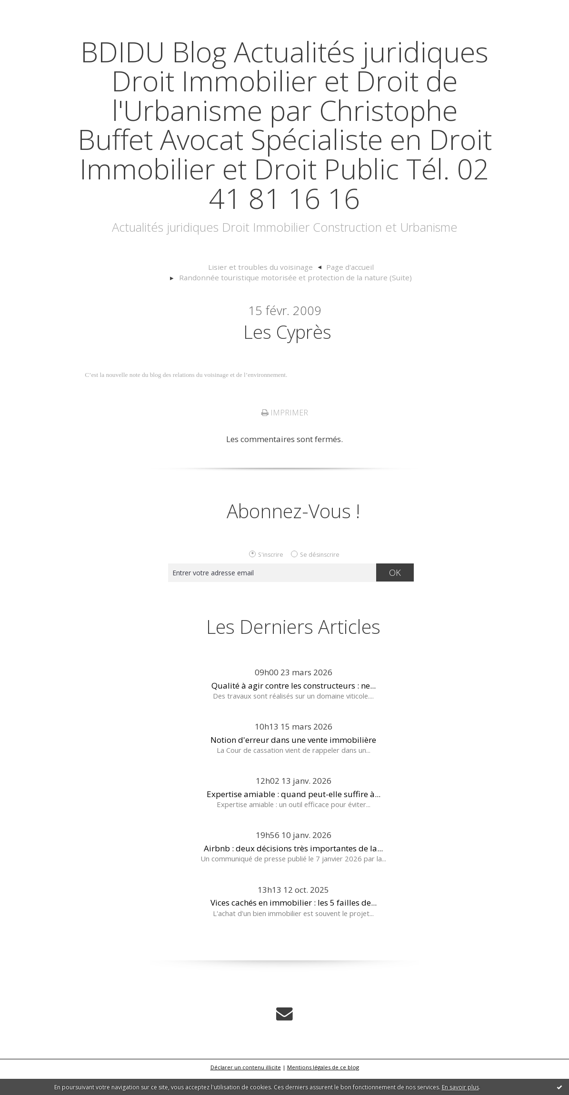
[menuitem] (152, 297)
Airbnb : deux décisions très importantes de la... (293, 868)
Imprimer (284, 433)
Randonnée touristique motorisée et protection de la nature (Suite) (375, 296)
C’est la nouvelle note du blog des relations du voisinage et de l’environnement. (186, 395)
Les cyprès (287, 351)
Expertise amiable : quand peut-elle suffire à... (293, 814)
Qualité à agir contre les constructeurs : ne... (293, 705)
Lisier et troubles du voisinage (147, 296)
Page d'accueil (230, 296)
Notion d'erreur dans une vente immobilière (293, 759)
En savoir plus (460, 1087)
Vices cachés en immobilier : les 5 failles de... (293, 922)
